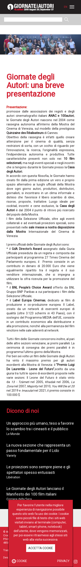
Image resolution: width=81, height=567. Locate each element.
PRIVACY (63, 561)
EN (65, 6)
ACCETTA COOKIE (40, 548)
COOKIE (19, 561)
